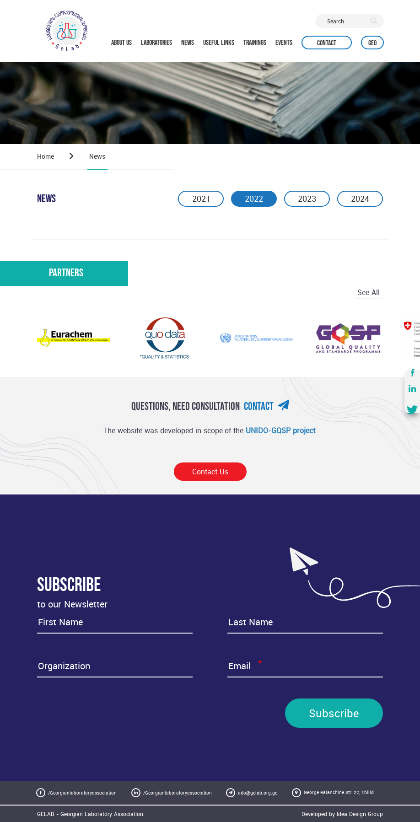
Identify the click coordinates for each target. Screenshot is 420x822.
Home (45, 156)
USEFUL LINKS (218, 42)
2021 (201, 198)
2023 (307, 198)
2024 (360, 198)
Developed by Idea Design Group (342, 813)
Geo (372, 43)
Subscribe (334, 713)
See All (368, 292)
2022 (254, 198)
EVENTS (283, 42)
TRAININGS (254, 42)
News (97, 156)
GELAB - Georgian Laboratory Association (90, 813)
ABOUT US (121, 42)
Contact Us (210, 472)
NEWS (187, 42)
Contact (326, 43)
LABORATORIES (156, 42)
